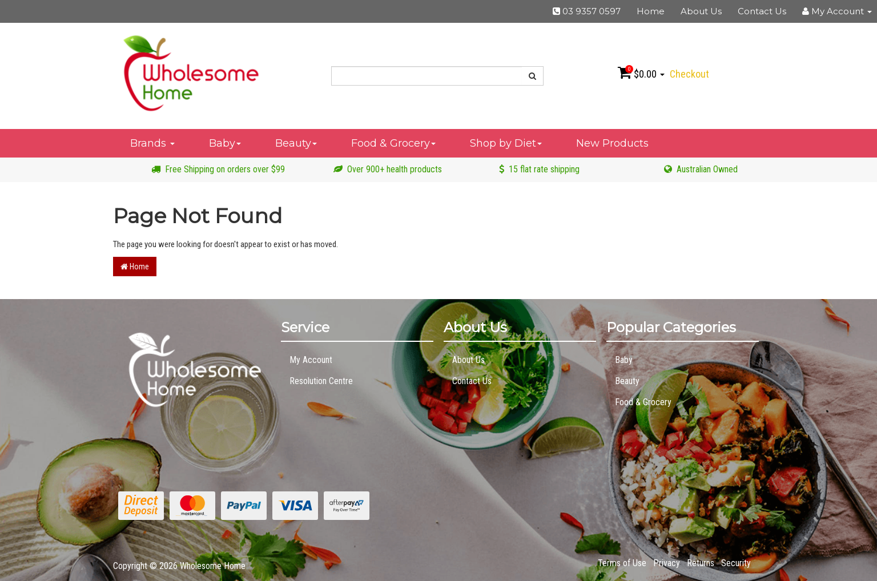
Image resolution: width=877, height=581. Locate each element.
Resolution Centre (321, 381)
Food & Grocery (393, 143)
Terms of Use (622, 563)
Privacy (666, 563)
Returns (700, 563)
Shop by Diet (506, 143)
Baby (225, 143)
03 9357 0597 (587, 11)
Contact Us (762, 11)
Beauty (296, 143)
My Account (310, 359)
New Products (612, 143)
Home (651, 11)
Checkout (689, 74)
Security (736, 563)
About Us (701, 11)
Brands (152, 143)
